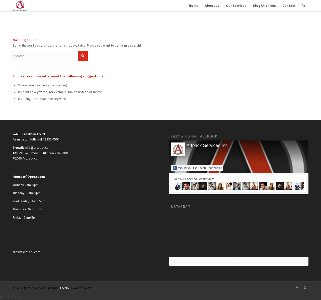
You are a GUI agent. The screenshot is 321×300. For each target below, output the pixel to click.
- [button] (17, 297)
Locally (64, 288)
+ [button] (18, 297)
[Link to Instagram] (304, 288)
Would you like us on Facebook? (197, 168)
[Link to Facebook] (297, 288)
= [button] (20, 297)
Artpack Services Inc (206, 145)
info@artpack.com (38, 147)
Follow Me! (239, 261)
